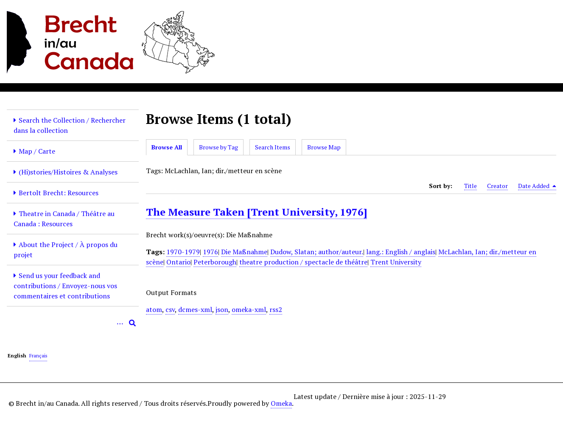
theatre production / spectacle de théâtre (303, 262)
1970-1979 (183, 251)
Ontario (178, 262)
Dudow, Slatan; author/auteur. (316, 251)
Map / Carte (37, 151)
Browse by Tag (218, 147)
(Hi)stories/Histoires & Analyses (68, 172)
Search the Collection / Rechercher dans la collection (70, 125)
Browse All (166, 147)
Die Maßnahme (244, 251)
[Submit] (132, 323)
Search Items (272, 147)
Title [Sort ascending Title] (470, 186)
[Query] (73, 323)
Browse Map (324, 147)
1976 (210, 251)
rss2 (275, 309)
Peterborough (214, 262)
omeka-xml (249, 309)
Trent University (395, 262)
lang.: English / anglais (400, 251)
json (222, 309)
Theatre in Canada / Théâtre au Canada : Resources (64, 218)
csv (170, 309)
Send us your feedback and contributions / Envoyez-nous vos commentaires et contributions (65, 286)
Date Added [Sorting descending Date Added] (537, 186)
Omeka (281, 403)
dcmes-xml (195, 309)
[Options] (119, 323)
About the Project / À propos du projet (66, 249)
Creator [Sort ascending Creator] (497, 186)
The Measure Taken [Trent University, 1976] (256, 212)
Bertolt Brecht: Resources (58, 192)
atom (154, 309)
